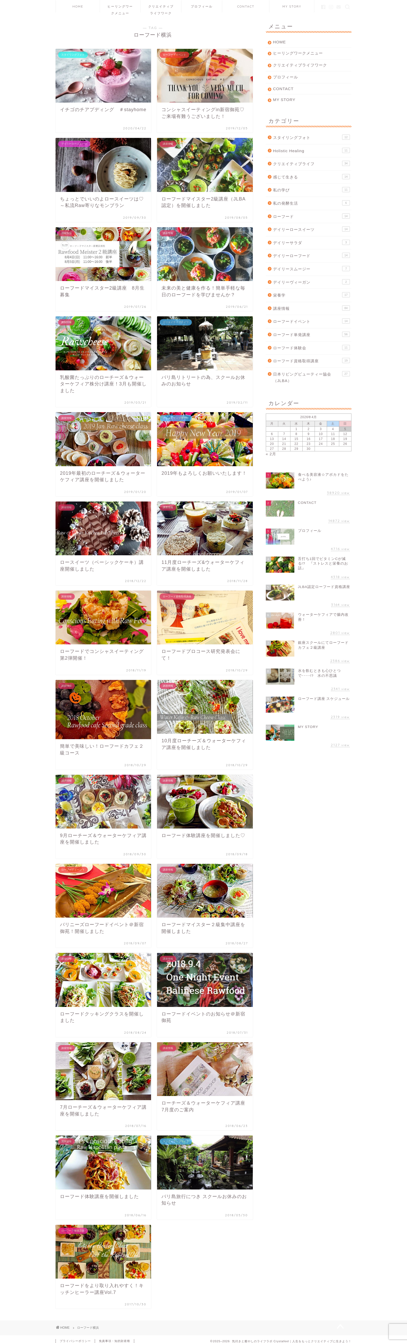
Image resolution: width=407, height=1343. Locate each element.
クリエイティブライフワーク (161, 8)
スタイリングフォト (311, 137)
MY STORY (291, 6)
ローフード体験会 (311, 347)
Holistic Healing (311, 150)
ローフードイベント (311, 321)
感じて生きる (311, 176)
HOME (77, 6)
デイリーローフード (311, 255)
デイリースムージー (311, 268)
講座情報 (311, 308)
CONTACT (245, 6)
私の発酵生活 (311, 202)
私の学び (311, 189)
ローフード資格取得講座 (311, 360)
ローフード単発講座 (311, 334)
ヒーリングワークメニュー (120, 8)
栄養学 (311, 294)
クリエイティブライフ (311, 163)
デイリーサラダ (311, 242)
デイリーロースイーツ (311, 229)
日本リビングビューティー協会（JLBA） (311, 377)
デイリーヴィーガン (311, 281)
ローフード (311, 216)
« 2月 (271, 454)
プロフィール (202, 6)
